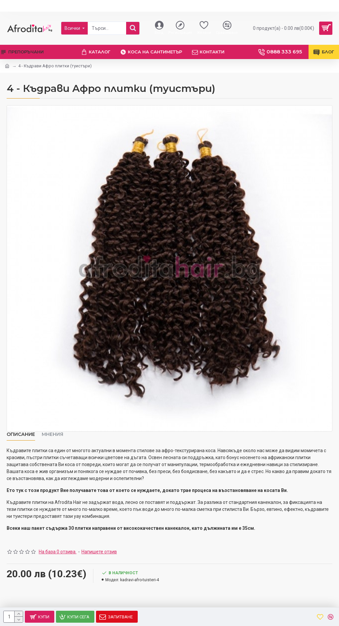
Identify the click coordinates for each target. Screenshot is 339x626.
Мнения (52, 434)
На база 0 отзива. (57, 551)
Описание (21, 434)
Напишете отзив (99, 551)
